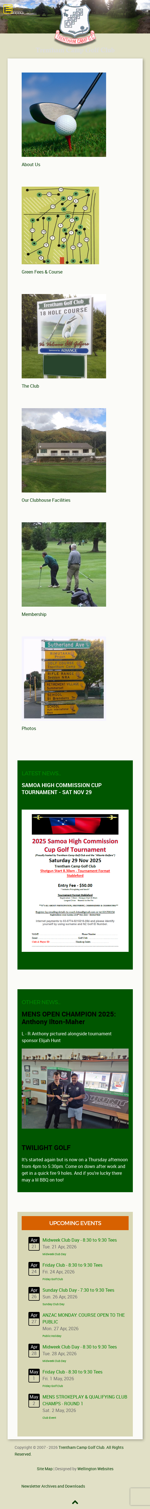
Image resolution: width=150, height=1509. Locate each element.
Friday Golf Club (52, 1279)
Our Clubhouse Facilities (46, 500)
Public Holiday (51, 1336)
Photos (29, 728)
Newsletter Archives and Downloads (53, 1486)
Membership (34, 614)
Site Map (45, 1468)
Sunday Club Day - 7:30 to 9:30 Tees (78, 1290)
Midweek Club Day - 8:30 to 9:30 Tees (79, 1240)
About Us (31, 164)
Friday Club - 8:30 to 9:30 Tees (72, 1265)
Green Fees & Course (42, 272)
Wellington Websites (95, 1468)
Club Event (49, 1418)
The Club (30, 386)
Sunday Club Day (53, 1304)
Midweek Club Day (54, 1254)
